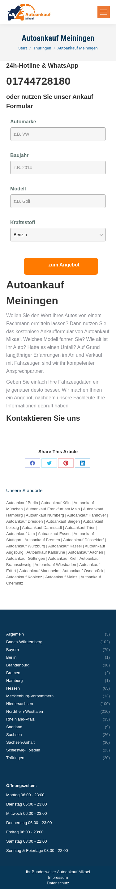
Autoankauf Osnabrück (82, 570)
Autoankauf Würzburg (25, 546)
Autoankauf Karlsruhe (46, 552)
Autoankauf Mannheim (39, 570)
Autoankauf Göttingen (25, 558)
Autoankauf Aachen (85, 552)
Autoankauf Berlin (22, 502)
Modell (18, 188)
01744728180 (38, 81)
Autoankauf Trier (79, 527)
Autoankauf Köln (56, 502)
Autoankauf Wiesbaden (55, 564)
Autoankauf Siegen (63, 521)
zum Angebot (63, 264)
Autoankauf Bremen (42, 540)
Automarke (23, 121)
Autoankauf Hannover (86, 515)
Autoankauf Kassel (65, 546)
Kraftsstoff (22, 222)
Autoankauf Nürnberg (45, 515)
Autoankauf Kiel (62, 558)
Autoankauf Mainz (61, 577)
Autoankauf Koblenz (24, 577)
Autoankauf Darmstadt (42, 527)
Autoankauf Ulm (20, 533)
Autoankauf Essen (54, 533)
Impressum (58, 877)
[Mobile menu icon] (103, 12)
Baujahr (19, 155)
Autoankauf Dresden (24, 521)
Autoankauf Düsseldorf (83, 540)
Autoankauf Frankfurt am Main (53, 509)
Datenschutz (58, 883)
